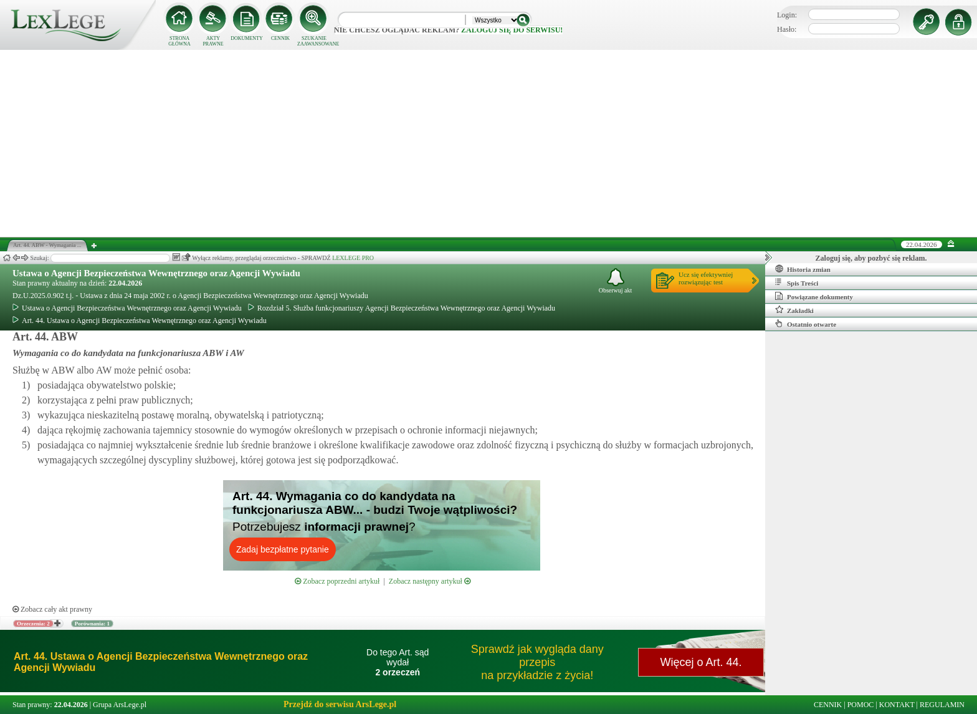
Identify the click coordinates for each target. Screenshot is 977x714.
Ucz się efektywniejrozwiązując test (706, 278)
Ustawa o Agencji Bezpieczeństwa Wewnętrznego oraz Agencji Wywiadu (156, 273)
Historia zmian (803, 268)
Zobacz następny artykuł (429, 581)
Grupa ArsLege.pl (119, 704)
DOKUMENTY (247, 38)
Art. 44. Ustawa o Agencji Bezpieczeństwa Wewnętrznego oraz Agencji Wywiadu (139, 320)
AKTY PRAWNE (213, 41)
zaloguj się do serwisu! (512, 30)
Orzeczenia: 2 (33, 623)
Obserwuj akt (615, 281)
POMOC (860, 704)
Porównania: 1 (92, 623)
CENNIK (280, 38)
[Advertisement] (488, 143)
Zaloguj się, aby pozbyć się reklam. (871, 258)
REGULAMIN (942, 704)
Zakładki (794, 310)
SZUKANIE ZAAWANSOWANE (314, 41)
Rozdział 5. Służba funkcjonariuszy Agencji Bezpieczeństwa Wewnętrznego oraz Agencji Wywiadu (401, 308)
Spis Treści (796, 282)
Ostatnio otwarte (805, 323)
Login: (787, 15)
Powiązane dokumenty (814, 296)
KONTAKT (897, 704)
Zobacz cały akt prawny (52, 609)
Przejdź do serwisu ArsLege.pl (340, 704)
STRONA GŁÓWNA (179, 41)
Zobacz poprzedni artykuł (337, 581)
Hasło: (786, 29)
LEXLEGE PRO (353, 257)
